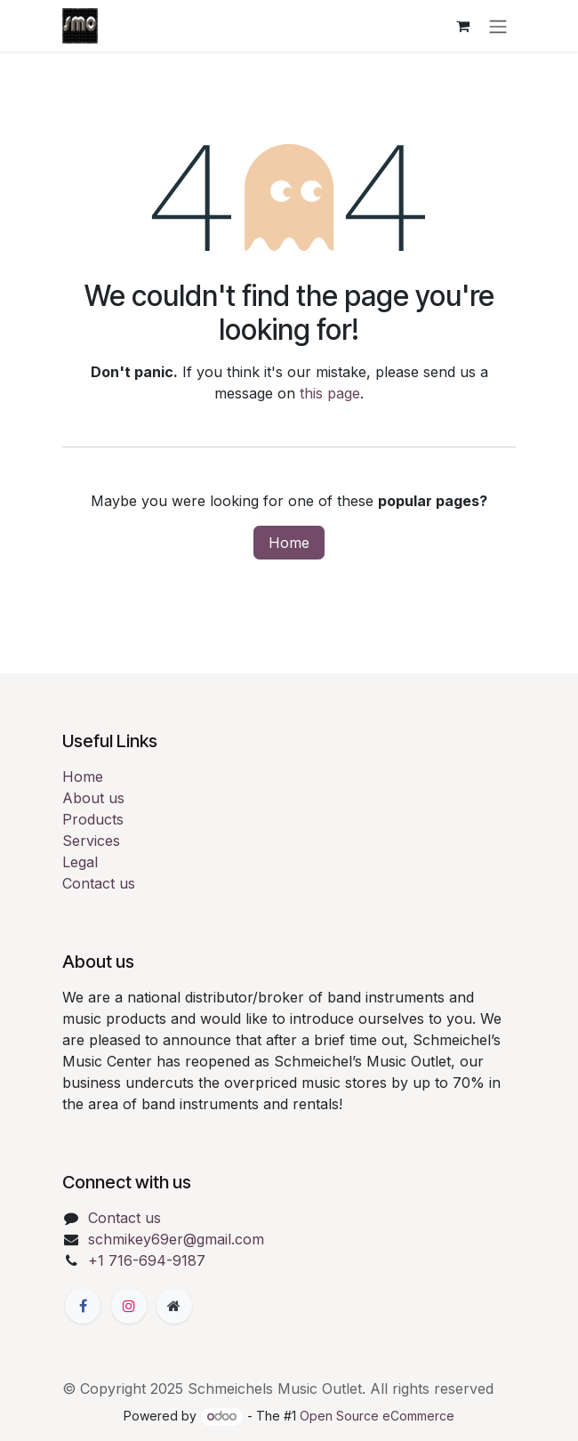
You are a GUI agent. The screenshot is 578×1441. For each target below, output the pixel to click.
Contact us (98, 883)
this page (330, 393)
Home (289, 542)
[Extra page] (174, 1306)
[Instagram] (129, 1306)
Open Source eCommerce (377, 1415)
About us (93, 798)
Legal (80, 862)
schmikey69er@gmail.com (176, 1239)
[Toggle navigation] (498, 25)
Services (91, 840)
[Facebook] (82, 1306)
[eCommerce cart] (462, 26)
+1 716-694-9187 (146, 1260)
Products (93, 819)
